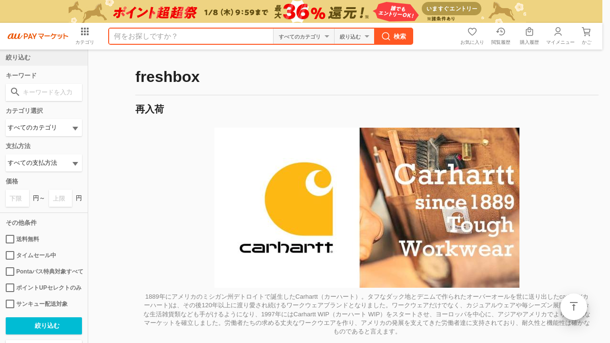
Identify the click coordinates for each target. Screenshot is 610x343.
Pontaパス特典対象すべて (44, 271)
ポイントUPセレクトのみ (43, 287)
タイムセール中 (31, 255)
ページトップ (573, 306)
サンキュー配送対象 (37, 304)
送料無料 (22, 239)
